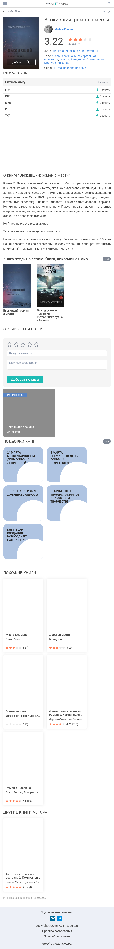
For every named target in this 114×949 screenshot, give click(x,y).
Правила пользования (57, 931)
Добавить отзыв (25, 379)
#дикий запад (60, 62)
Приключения (62, 50)
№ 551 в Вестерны (85, 50)
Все (107, 259)
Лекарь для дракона (20, 427)
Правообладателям (57, 936)
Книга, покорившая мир (70, 67)
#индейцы (78, 59)
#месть (64, 59)
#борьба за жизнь (64, 56)
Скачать (105, 89)
